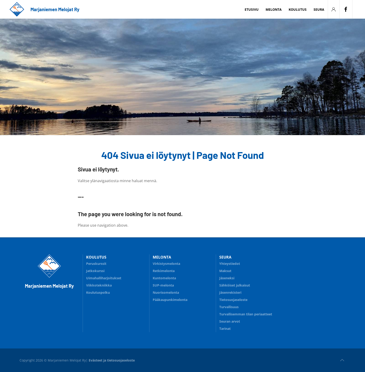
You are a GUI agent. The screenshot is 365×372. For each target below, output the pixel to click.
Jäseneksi (226, 278)
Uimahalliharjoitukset (103, 278)
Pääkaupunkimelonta (170, 299)
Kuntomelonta (182, 277)
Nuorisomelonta (182, 292)
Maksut (225, 271)
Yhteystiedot (229, 263)
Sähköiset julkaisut (234, 285)
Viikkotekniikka (99, 285)
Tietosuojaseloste (233, 299)
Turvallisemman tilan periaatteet (245, 314)
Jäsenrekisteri (230, 292)
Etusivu (252, 9)
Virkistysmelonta (182, 263)
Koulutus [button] (298, 9)
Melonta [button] (274, 9)
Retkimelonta (182, 270)
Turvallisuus (249, 306)
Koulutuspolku (116, 292)
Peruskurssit (96, 263)
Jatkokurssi (95, 271)
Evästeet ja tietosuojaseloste (112, 360)
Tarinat (225, 328)
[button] (342, 360)
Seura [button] (319, 9)
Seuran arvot (229, 321)
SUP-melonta (182, 284)
